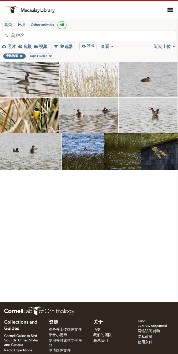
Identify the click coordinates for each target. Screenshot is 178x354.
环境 (21, 25)
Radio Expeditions (18, 350)
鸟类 (8, 25)
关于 (98, 322)
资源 (53, 322)
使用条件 (145, 342)
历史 (97, 329)
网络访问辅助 (149, 331)
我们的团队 (102, 335)
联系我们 (100, 340)
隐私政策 (145, 337)
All (62, 25)
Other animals (42, 25)
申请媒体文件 (60, 350)
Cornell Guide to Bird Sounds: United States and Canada (21, 340)
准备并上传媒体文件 (65, 329)
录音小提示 (58, 335)
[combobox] (93, 35)
